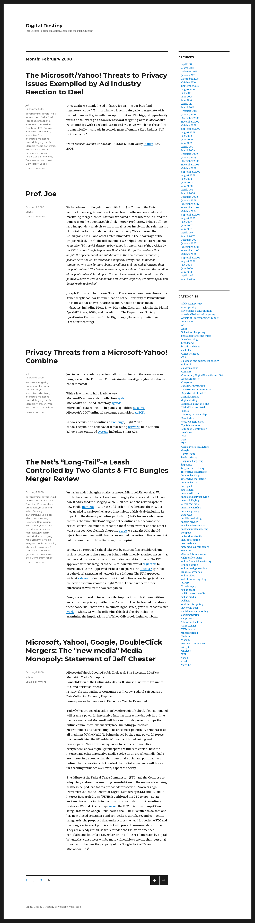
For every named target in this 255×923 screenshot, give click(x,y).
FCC (183, 436)
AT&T (184, 328)
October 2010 (188, 82)
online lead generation (194, 568)
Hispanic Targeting (192, 461)
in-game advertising (192, 468)
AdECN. (140, 412)
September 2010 (190, 86)
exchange (117, 422)
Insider (148, 144)
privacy (43, 153)
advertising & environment (196, 310)
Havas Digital (188, 454)
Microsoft (31, 149)
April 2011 (186, 64)
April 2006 (187, 275)
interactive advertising (38, 131)
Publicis (30, 156)
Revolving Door (189, 607)
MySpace (186, 532)
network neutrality (191, 536)
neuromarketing (190, 539)
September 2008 (190, 171)
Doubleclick (45, 514)
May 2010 (186, 100)
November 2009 (190, 121)
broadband (43, 120)
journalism (43, 532)
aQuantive (149, 564)
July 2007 (186, 221)
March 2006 (188, 279)
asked (113, 806)
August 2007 (188, 218)
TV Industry (188, 629)
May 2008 (186, 186)
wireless (186, 650)
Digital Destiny (44, 25)
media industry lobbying (39, 536)
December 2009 (190, 118)
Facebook (31, 128)
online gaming (189, 564)
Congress (186, 382)
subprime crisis (190, 618)
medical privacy (190, 511)
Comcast (186, 371)
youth (184, 661)
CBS (183, 357)
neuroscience (188, 543)
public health (188, 590)
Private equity (189, 586)
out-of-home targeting (194, 579)
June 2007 (186, 225)
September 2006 (190, 257)
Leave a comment (36, 168)
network (134, 427)
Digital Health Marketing (195, 403)
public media (188, 597)
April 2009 (187, 146)
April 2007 (187, 232)
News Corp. (187, 550)
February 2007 (189, 239)
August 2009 (188, 132)
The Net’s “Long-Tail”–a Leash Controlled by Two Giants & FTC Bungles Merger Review (97, 470)
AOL (183, 325)
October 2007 (188, 211)
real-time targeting (192, 604)
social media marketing (194, 611)
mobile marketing (191, 518)
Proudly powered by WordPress (63, 906)
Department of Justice (193, 393)
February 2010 (189, 111)
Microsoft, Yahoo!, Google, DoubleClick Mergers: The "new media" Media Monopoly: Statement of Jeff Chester (94, 650)
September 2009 (190, 128)
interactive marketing (37, 138)
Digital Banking (190, 396)
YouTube (186, 665)
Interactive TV (189, 482)
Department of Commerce (196, 389)
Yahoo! (43, 163)
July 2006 (186, 264)
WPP (184, 654)
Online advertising (191, 557)
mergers (88, 506)
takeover (146, 568)
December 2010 (190, 78)
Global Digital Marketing (195, 446)
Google (47, 128)
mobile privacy (189, 522)
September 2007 (190, 214)
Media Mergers (190, 504)
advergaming (33, 113)
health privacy (189, 457)
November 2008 (190, 164)
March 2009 (188, 150)
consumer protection (193, 386)
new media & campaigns (195, 547)
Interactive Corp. (35, 135)
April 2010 (186, 103)
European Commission (38, 124)
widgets (185, 647)
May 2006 (186, 272)
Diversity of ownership (194, 414)
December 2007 (190, 204)
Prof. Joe (41, 193)
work (70, 611)
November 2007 (190, 207)
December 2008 (190, 161)
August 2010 (188, 89)
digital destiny (189, 400)
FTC (40, 128)
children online (189, 368)
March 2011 (187, 68)
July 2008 (186, 179)
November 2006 (190, 250)
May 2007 (186, 229)
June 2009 (187, 139)
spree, (123, 530)
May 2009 (186, 143)
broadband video (190, 346)
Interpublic (187, 486)
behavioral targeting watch (196, 335)
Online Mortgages (191, 572)
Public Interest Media (193, 593)
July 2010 (186, 93)
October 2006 (188, 254)
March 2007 (188, 236)
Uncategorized (189, 632)
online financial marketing (196, 561)
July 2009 (186, 136)
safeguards (85, 578)
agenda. (116, 403)
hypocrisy (186, 464)
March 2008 (188, 193)
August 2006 (188, 261)
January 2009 (188, 157)
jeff (27, 105)
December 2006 (190, 247)
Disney (185, 411)
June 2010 (186, 96)
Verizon (185, 636)
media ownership (45, 145)
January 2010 (188, 114)
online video (188, 575)
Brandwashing (45, 504)
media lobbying (34, 142)
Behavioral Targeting (37, 382)
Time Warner (33, 160)
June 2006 (187, 268)
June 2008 (187, 182)
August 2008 (188, 175)
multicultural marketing (194, 529)
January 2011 (188, 75)
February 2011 (189, 71)
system (122, 398)
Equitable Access (190, 425)
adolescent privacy (192, 303)
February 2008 (189, 196)
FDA (183, 439)
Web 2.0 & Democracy (193, 643)
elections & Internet (36, 518)
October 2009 (188, 125)
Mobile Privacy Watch (193, 525)
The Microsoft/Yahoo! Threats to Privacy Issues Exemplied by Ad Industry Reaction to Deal (96, 83)
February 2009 (189, 153)
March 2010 (187, 107)
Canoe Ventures (190, 353)
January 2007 (188, 243)
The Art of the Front (192, 622)
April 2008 (187, 189)
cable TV (186, 350)
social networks (43, 156)
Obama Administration (194, 554)
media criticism (190, 493)
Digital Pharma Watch (193, 407)
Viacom (185, 640)
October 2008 (188, 168)
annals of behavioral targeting (198, 314)
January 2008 (188, 200)
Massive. (139, 407)
